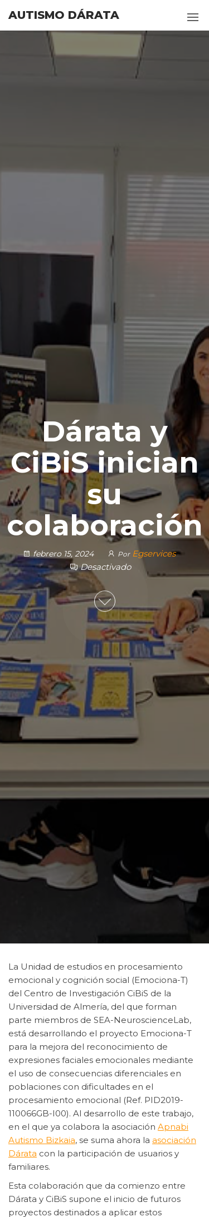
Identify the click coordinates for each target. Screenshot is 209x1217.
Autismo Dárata (63, 15)
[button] (192, 17)
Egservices (154, 553)
